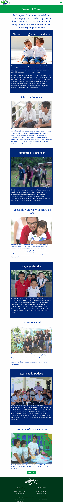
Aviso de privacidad (43, 499)
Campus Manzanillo (19, 491)
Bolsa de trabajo (20, 499)
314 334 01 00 (19, 493)
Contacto (20, 501)
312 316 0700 (19, 487)
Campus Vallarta (41, 491)
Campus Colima (19, 486)
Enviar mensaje (20, 488)
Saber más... (31, 472)
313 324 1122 (40, 487)
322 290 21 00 (40, 493)
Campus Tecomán (41, 486)
